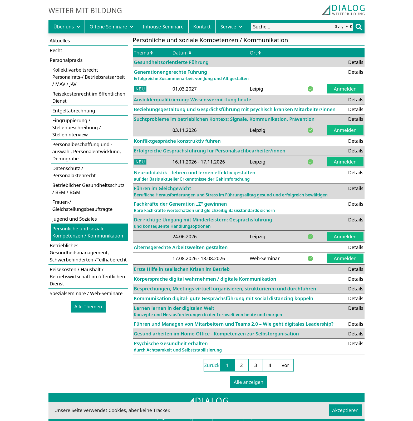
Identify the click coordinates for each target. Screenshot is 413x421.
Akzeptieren (345, 410)
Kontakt (202, 26)
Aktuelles (60, 40)
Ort (255, 52)
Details (355, 62)
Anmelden (345, 89)
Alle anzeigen (248, 382)
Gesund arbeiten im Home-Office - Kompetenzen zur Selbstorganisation (216, 333)
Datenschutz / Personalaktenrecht (74, 172)
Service (231, 26)
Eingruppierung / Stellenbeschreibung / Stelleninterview (76, 127)
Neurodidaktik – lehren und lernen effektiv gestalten (194, 175)
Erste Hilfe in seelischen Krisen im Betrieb (182, 269)
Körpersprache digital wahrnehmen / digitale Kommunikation (205, 279)
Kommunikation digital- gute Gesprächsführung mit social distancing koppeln (223, 298)
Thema (143, 52)
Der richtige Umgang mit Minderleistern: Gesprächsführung (203, 222)
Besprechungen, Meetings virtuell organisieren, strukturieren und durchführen (225, 288)
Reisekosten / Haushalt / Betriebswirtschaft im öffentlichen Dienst (87, 276)
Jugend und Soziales (74, 219)
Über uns (66, 26)
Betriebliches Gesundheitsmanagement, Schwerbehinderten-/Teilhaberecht (88, 252)
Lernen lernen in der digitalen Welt (208, 311)
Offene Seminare (111, 26)
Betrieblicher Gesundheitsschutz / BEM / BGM (88, 188)
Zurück (211, 365)
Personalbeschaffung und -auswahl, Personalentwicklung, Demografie (86, 151)
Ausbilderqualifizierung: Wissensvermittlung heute (192, 99)
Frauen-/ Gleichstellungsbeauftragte (82, 205)
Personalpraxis (66, 60)
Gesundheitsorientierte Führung (171, 62)
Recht (56, 50)
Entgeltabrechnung (73, 110)
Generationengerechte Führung (191, 75)
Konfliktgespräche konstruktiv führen (177, 141)
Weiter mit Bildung (85, 10)
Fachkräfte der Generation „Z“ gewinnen (204, 207)
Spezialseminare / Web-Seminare (86, 293)
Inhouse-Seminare (163, 26)
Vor (285, 365)
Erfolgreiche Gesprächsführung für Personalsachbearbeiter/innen (209, 150)
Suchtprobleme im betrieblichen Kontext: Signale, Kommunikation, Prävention (224, 119)
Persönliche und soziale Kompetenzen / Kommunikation (87, 232)
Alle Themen (88, 306)
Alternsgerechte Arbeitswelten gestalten (181, 247)
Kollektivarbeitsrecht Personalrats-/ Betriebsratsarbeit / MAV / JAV (88, 77)
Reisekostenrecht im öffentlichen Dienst (88, 97)
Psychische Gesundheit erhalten (178, 346)
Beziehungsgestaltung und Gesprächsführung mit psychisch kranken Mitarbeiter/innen (235, 109)
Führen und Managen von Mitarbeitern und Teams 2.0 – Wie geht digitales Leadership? (233, 324)
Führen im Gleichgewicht (231, 191)
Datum (182, 52)
